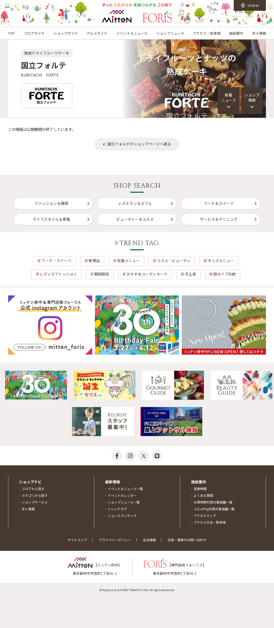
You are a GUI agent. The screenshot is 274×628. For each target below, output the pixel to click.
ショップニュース (170, 33)
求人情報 (259, 33)
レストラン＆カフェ (135, 203)
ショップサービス (35, 502)
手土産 (190, 274)
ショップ (252, 97)
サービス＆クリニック (218, 219)
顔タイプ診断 (224, 274)
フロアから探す (33, 488)
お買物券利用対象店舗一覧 (213, 502)
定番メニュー (128, 260)
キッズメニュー (221, 260)
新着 (228, 97)
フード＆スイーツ (219, 203)
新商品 (94, 260)
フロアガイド (34, 33)
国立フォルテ (43, 65)
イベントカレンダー (122, 495)
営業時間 (200, 488)
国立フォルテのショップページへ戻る (139, 144)
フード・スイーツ (56, 260)
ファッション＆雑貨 (51, 203)
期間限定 (101, 274)
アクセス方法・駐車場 (210, 522)
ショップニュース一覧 (124, 502)
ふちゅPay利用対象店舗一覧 (214, 508)
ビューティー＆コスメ (135, 219)
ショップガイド (65, 33)
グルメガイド (96, 33)
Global (250, 5)
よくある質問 (203, 495)
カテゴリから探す (35, 495)
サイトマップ (77, 539)
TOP (11, 33)
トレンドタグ (117, 508)
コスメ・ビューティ (173, 260)
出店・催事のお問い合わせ (187, 539)
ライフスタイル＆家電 (51, 219)
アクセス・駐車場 (207, 33)
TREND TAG (139, 243)
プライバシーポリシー (115, 539)
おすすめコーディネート (147, 274)
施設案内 (236, 33)
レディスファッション (58, 274)
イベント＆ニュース (131, 33)
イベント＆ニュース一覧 (125, 488)
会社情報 (149, 539)
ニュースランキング (122, 515)
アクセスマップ (205, 515)
